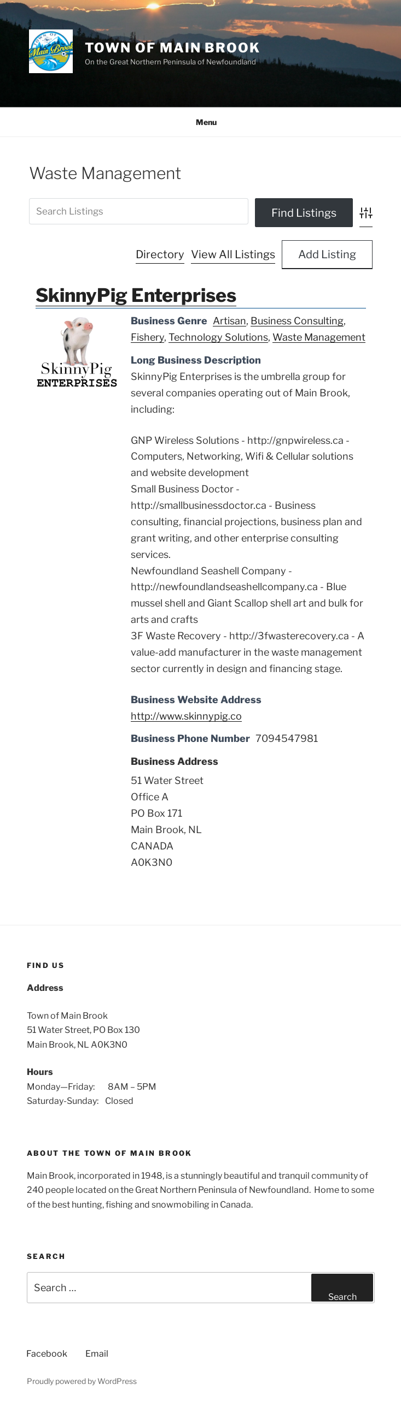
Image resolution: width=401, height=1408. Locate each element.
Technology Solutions (218, 337)
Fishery (147, 337)
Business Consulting (297, 320)
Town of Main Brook (173, 48)
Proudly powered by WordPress (82, 1381)
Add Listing (327, 254)
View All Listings (233, 254)
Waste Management (318, 337)
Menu (200, 122)
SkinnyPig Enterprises (136, 295)
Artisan (229, 320)
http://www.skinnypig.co (186, 716)
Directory (160, 254)
